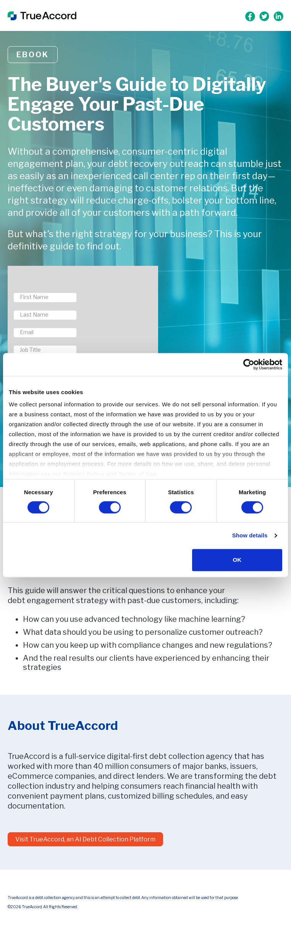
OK (237, 559)
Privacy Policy (84, 474)
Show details (250, 535)
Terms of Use (137, 474)
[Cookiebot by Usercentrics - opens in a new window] (248, 364)
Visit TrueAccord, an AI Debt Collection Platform (85, 839)
